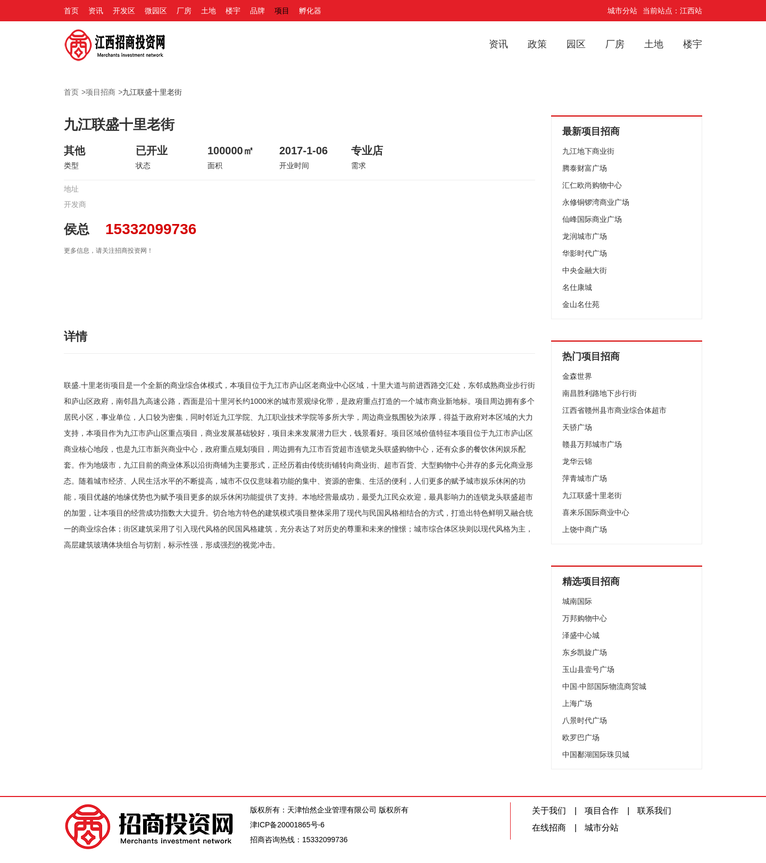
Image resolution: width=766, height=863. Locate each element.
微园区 (156, 10)
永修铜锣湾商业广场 (595, 202)
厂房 (184, 10)
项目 (281, 10)
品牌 (257, 10)
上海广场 (577, 703)
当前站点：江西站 (672, 10)
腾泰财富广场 (584, 168)
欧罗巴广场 (581, 737)
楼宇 (233, 10)
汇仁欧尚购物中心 (592, 185)
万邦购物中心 (584, 618)
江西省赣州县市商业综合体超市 (614, 410)
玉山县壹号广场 (588, 669)
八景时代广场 (584, 720)
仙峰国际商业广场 (592, 219)
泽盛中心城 (581, 635)
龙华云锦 (577, 461)
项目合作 (602, 810)
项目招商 (100, 92)
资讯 (95, 10)
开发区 (124, 10)
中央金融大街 (584, 270)
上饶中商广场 (584, 529)
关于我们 (549, 810)
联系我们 (654, 810)
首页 (71, 10)
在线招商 (549, 827)
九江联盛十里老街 (152, 92)
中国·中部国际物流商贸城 (604, 686)
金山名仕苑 (581, 304)
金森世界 (577, 376)
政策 (537, 44)
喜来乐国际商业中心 (595, 512)
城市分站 (622, 10)
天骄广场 (577, 427)
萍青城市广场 (584, 478)
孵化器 (310, 10)
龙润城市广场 (584, 236)
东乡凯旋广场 (584, 652)
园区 (576, 44)
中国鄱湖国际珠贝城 (595, 754)
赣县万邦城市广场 (592, 444)
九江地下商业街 (588, 151)
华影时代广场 (584, 253)
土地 (208, 10)
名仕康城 (577, 287)
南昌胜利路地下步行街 (599, 393)
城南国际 (577, 601)
